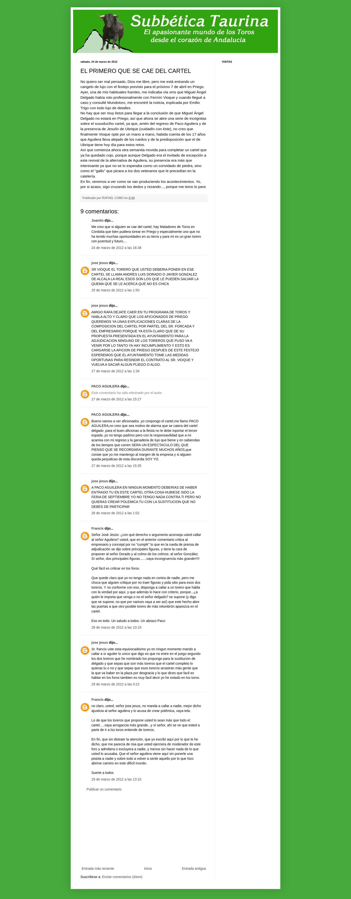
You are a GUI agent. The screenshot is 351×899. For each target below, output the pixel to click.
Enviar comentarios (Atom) (122, 877)
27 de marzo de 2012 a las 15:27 (116, 399)
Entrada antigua (194, 868)
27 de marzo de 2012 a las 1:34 (115, 371)
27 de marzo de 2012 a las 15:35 (116, 466)
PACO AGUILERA (105, 386)
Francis (97, 528)
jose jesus (99, 263)
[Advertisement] (143, 829)
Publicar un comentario (104, 789)
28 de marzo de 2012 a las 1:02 (115, 513)
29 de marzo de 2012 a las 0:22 (115, 684)
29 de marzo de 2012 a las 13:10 (116, 779)
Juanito (97, 220)
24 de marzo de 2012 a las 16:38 (116, 248)
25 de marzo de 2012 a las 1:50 (115, 290)
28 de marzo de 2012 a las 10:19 (116, 627)
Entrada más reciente (98, 868)
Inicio (148, 868)
